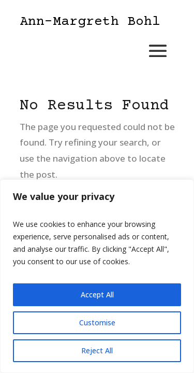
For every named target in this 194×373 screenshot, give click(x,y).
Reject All (97, 350)
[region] (97, 276)
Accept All (97, 294)
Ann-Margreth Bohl (90, 22)
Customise (97, 322)
